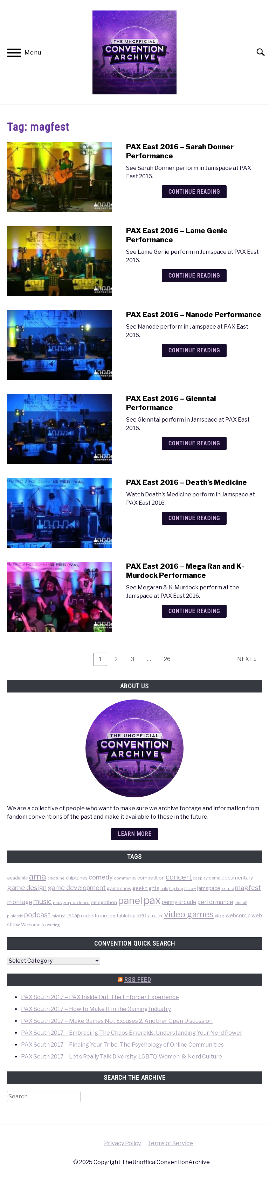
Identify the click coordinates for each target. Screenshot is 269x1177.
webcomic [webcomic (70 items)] (238, 915)
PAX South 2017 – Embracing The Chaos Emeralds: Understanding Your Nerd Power (131, 1032)
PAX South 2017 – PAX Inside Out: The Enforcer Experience (100, 997)
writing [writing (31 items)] (53, 925)
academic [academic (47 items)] (17, 878)
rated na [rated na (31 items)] (58, 915)
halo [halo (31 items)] (164, 888)
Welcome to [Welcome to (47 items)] (33, 924)
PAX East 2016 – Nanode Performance (193, 314)
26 (170, 658)
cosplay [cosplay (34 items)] (200, 878)
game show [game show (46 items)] (119, 888)
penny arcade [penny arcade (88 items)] (179, 902)
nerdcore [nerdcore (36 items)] (80, 902)
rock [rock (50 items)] (86, 915)
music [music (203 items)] (42, 901)
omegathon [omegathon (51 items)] (104, 902)
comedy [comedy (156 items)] (101, 877)
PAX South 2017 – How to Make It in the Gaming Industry (96, 1009)
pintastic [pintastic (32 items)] (15, 915)
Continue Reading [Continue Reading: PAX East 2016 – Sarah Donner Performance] (194, 191)
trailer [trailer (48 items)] (156, 915)
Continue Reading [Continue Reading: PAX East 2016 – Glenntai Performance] (194, 443)
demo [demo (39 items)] (214, 878)
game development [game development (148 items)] (77, 887)
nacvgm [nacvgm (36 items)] (61, 902)
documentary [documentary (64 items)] (237, 878)
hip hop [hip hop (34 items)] (176, 888)
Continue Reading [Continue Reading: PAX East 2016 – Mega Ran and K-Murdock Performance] (194, 611)
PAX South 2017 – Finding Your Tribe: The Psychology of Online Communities (122, 1044)
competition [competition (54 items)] (151, 878)
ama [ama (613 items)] (37, 876)
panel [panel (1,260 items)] (130, 900)
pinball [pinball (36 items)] (240, 902)
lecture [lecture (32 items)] (227, 888)
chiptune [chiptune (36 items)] (56, 878)
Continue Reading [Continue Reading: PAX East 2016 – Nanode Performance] (194, 350)
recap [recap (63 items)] (73, 915)
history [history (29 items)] (190, 889)
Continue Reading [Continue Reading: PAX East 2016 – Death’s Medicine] (194, 518)
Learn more (134, 834)
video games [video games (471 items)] (189, 914)
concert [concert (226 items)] (179, 877)
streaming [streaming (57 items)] (104, 915)
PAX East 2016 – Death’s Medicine (186, 482)
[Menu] (14, 54)
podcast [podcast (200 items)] (37, 915)
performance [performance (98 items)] (215, 901)
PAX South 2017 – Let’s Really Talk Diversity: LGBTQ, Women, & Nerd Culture (121, 1056)
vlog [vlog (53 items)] (220, 915)
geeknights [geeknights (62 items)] (145, 888)
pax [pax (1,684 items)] (152, 900)
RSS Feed (137, 979)
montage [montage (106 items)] (19, 901)
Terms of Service (170, 1143)
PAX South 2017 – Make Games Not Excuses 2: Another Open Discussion (117, 1021)
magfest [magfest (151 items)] (248, 887)
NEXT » (246, 659)
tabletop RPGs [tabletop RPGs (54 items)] (133, 915)
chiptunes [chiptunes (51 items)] (77, 878)
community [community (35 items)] (125, 878)
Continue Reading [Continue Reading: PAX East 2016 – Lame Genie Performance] (194, 275)
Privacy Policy (122, 1143)
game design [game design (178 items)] (27, 888)
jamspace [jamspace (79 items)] (208, 888)
